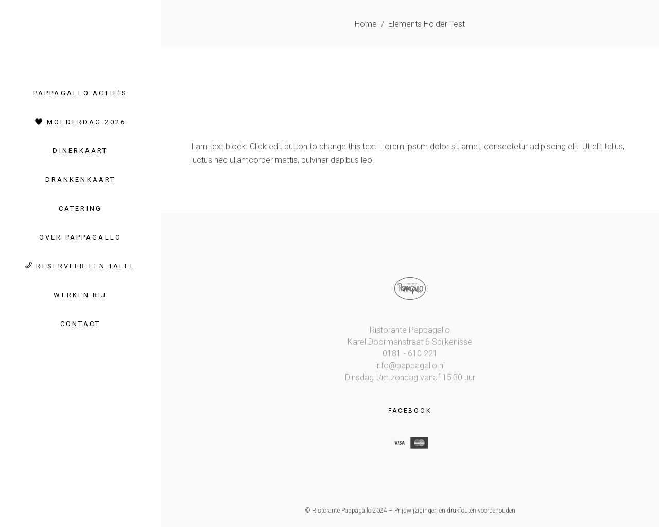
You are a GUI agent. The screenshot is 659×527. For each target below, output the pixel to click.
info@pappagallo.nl (410, 365)
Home (366, 24)
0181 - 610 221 (410, 354)
